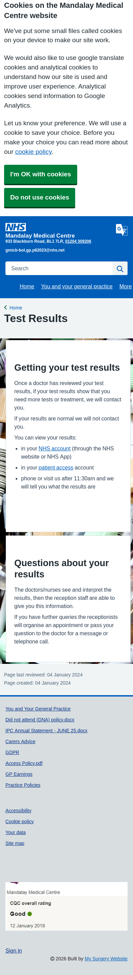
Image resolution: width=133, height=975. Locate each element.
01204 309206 (78, 241)
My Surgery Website (106, 958)
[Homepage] (59, 230)
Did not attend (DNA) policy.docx (39, 719)
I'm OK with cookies (40, 174)
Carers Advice (20, 741)
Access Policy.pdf (24, 763)
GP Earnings (18, 774)
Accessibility (18, 810)
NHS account (55, 448)
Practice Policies (22, 785)
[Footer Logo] (66, 906)
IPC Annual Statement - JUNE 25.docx (46, 730)
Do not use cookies (39, 197)
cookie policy (33, 151)
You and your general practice (77, 286)
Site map (14, 843)
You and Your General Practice (38, 708)
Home (27, 286)
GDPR (12, 752)
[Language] (122, 230)
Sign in (13, 950)
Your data (15, 832)
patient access (56, 467)
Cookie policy (19, 821)
